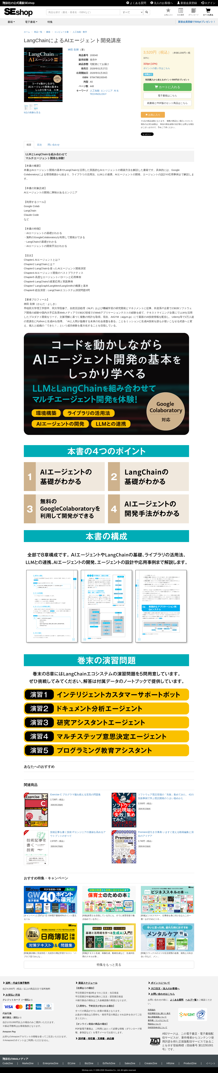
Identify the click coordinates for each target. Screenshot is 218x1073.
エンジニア (107, 90)
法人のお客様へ (161, 3)
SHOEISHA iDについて (157, 1027)
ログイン (208, 3)
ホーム (27, 32)
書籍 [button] (10, 21)
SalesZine (130, 1063)
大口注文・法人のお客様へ (164, 988)
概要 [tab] (29, 144)
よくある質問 (136, 3)
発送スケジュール (86, 983)
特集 (50, 21)
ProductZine (190, 1063)
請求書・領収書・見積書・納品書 (94, 1038)
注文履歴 (180, 12)
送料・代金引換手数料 (16, 983)
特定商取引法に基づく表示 (159, 1013)
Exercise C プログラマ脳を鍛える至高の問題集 (75, 794)
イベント (210, 1063)
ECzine (71, 1063)
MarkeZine (28, 1063)
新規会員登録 (187, 3)
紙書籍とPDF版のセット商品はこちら (167, 103)
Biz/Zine (89, 1063)
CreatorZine (151, 1063)
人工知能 (94, 90)
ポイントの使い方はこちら (156, 68)
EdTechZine (109, 1063)
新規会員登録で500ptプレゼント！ (196, 21)
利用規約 (151, 1010)
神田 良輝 (73, 49)
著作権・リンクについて (158, 1020)
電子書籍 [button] (30, 21)
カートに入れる (167, 87)
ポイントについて (159, 983)
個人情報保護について (157, 1017)
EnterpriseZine (50, 1063)
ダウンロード (193, 12)
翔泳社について (154, 1024)
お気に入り (168, 12)
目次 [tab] (39, 144)
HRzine (170, 1063)
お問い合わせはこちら (161, 994)
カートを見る (208, 12)
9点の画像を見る (32, 112)
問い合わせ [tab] (54, 144)
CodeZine (8, 1063)
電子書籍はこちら (167, 95)
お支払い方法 (11, 994)
